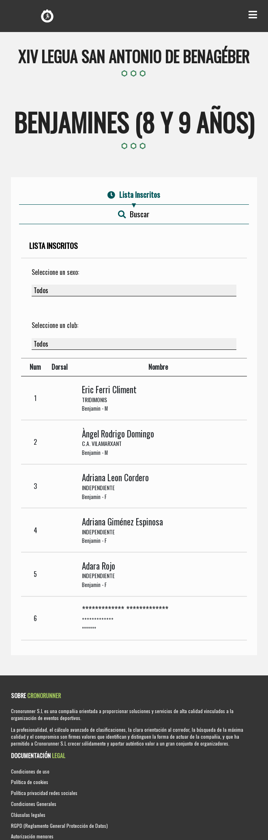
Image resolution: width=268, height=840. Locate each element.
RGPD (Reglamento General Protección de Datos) (59, 825)
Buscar (134, 214)
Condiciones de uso (30, 771)
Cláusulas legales (28, 814)
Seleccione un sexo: (55, 272)
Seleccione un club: (55, 325)
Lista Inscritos (133, 194)
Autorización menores (32, 836)
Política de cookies (29, 781)
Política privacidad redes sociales (44, 792)
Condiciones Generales (33, 803)
